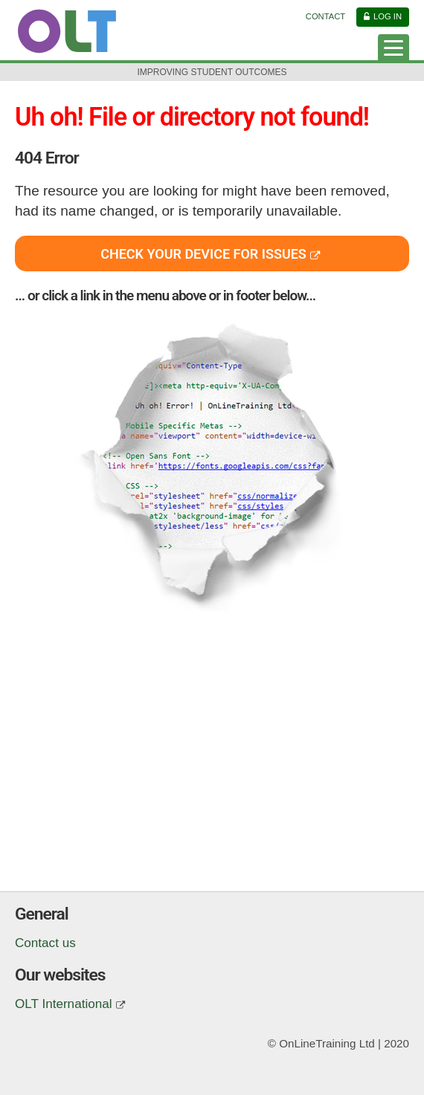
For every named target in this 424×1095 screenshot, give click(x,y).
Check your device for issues (203, 254)
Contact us (45, 943)
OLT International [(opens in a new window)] (63, 1004)
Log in (387, 16)
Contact (325, 16)
